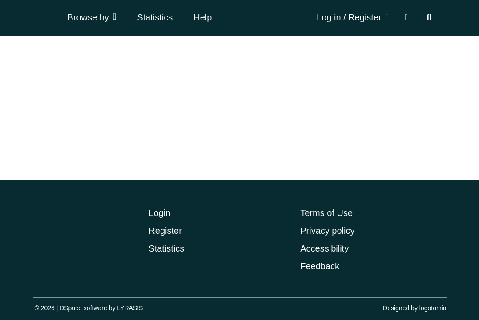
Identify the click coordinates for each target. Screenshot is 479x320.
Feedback (319, 266)
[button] (406, 18)
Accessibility (324, 248)
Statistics (155, 17)
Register (165, 231)
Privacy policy (327, 231)
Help (202, 17)
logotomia (433, 308)
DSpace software (83, 308)
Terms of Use (326, 213)
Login (159, 213)
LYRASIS (130, 308)
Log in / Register (349, 17)
